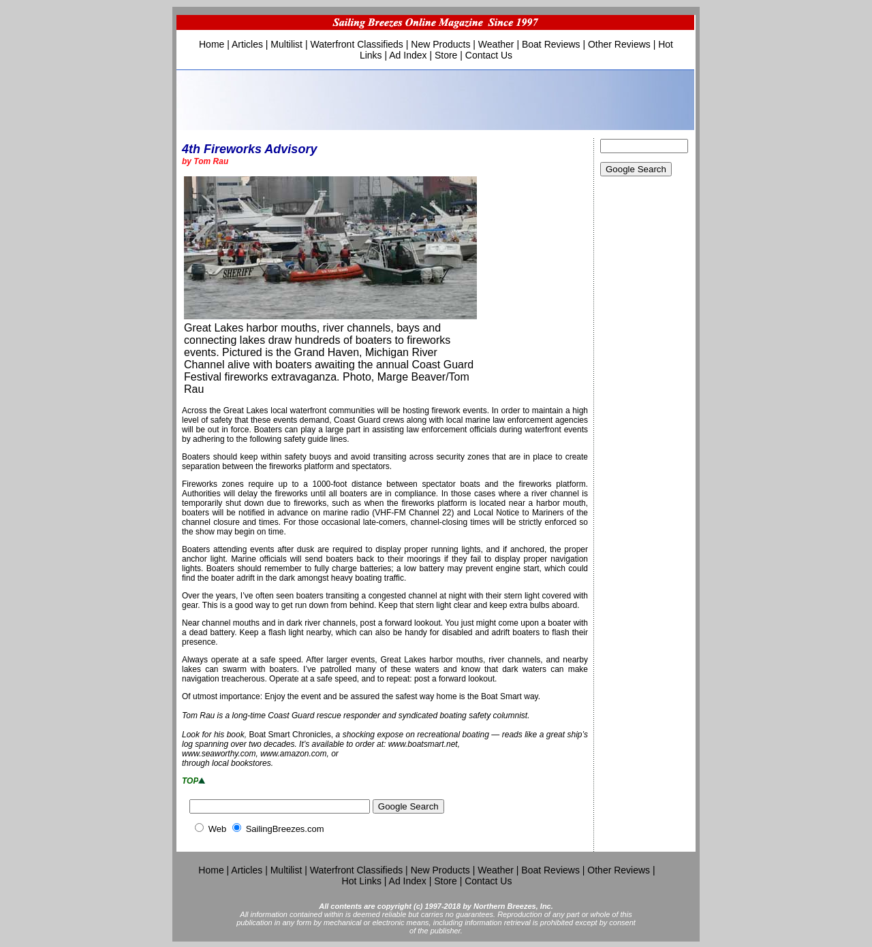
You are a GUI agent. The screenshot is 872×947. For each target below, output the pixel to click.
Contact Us (488, 55)
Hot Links (362, 881)
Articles (247, 44)
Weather (496, 44)
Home (211, 44)
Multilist (286, 44)
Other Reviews (619, 44)
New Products (440, 44)
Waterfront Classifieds (356, 44)
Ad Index (407, 55)
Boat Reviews (551, 44)
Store (446, 55)
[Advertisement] (644, 408)
